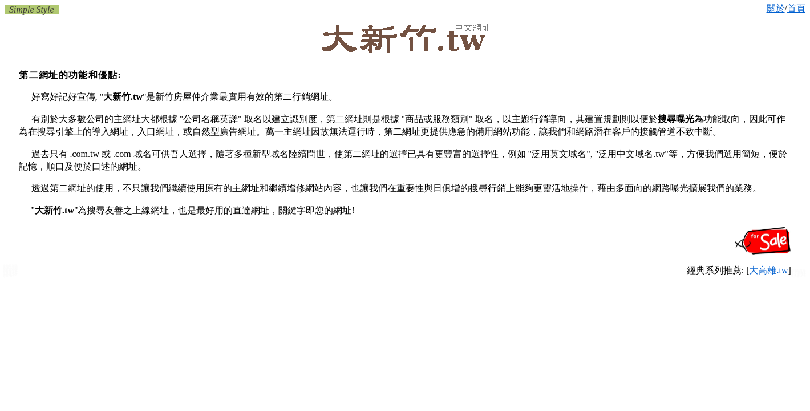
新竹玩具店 (798, 275)
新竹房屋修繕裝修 (10, 275)
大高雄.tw (768, 270)
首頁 (796, 8)
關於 (776, 8)
